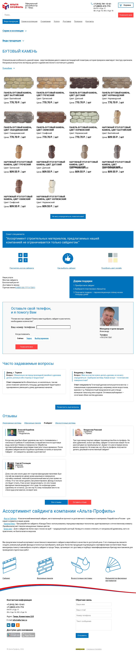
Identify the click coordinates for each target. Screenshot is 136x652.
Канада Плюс (9, 524)
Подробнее (7, 68)
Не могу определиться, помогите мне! (68, 216)
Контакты (90, 21)
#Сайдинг (48, 423)
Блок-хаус (8, 529)
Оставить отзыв (79, 502)
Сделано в (89, 649)
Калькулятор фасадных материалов (116, 579)
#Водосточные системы (65, 423)
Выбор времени (42, 338)
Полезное (78, 21)
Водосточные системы (81, 578)
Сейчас (20, 338)
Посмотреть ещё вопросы (68, 407)
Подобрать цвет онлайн (111, 268)
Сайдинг (6, 578)
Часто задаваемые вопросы (28, 363)
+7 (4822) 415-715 (101, 6)
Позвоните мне (126, 15)
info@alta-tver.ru (20, 620)
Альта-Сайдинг (10, 518)
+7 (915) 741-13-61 (102, 4)
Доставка (67, 21)
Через (29, 338)
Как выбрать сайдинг (67, 268)
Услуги (57, 21)
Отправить (82, 635)
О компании (46, 21)
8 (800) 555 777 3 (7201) (25, 287)
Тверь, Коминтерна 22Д (23, 616)
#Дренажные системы (12, 423)
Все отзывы (56, 502)
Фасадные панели (45, 578)
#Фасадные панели (32, 423)
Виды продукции (11, 21)
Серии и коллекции (29, 21)
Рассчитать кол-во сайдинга (22, 268)
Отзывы (10, 416)
